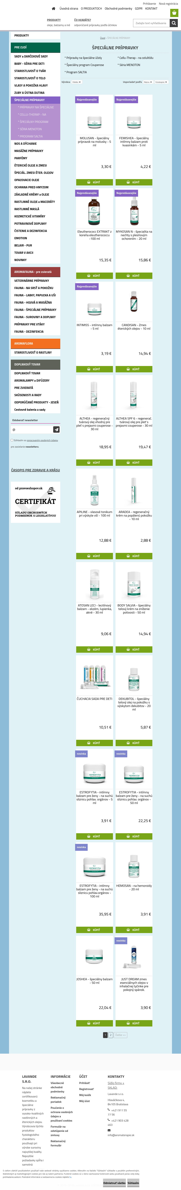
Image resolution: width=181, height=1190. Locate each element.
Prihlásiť (84, 1083)
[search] (174, 23)
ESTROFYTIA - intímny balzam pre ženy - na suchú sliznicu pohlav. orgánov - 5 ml (94, 797)
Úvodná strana (69, 8)
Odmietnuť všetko (102, 1183)
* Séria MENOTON (129, 65)
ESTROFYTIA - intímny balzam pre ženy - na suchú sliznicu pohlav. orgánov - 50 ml (134, 797)
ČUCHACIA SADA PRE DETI (94, 699)
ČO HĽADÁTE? (82, 20)
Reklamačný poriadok (58, 1099)
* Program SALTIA (76, 72)
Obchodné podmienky (118, 8)
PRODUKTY (54, 20)
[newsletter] (56, 429)
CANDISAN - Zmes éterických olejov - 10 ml (134, 326)
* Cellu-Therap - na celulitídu (135, 58)
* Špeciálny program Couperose (84, 65)
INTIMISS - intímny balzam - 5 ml (94, 326)
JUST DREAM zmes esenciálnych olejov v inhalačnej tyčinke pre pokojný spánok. (134, 984)
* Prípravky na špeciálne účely (83, 58)
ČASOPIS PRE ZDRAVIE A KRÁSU (35, 470)
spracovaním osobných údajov (42, 440)
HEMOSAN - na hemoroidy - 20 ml (134, 887)
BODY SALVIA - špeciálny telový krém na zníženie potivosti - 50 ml (134, 609)
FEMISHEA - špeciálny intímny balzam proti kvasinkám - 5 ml (134, 141)
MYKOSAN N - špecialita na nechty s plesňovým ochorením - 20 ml (134, 235)
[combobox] (148, 82)
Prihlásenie (149, 3)
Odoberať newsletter (25, 420)
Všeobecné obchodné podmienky (57, 1087)
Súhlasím (129, 1183)
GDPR (138, 8)
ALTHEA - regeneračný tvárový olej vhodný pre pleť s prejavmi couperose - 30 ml (94, 424)
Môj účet (84, 1101)
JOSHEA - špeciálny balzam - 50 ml (94, 980)
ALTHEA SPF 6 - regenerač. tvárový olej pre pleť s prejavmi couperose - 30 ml (134, 422)
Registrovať (86, 1089)
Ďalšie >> (120, 1035)
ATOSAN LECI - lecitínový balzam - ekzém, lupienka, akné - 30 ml (94, 609)
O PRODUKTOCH (91, 8)
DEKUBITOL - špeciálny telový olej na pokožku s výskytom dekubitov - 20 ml (134, 704)
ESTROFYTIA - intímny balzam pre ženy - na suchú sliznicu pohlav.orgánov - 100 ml (94, 891)
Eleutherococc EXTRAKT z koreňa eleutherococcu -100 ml (94, 235)
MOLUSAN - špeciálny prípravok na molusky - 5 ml (94, 141)
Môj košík (85, 1095)
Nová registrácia (168, 3)
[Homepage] (51, 8)
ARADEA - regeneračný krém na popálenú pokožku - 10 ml (134, 515)
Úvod (102, 38)
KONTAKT (151, 8)
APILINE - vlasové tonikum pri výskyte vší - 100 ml (94, 513)
